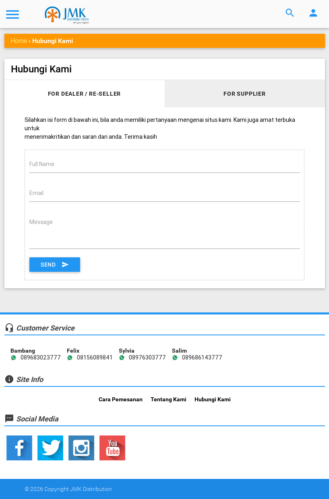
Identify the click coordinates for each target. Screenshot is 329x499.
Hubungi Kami (213, 399)
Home (18, 41)
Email (36, 193)
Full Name (41, 164)
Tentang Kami (168, 399)
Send (55, 264)
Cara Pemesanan (121, 399)
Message (41, 222)
